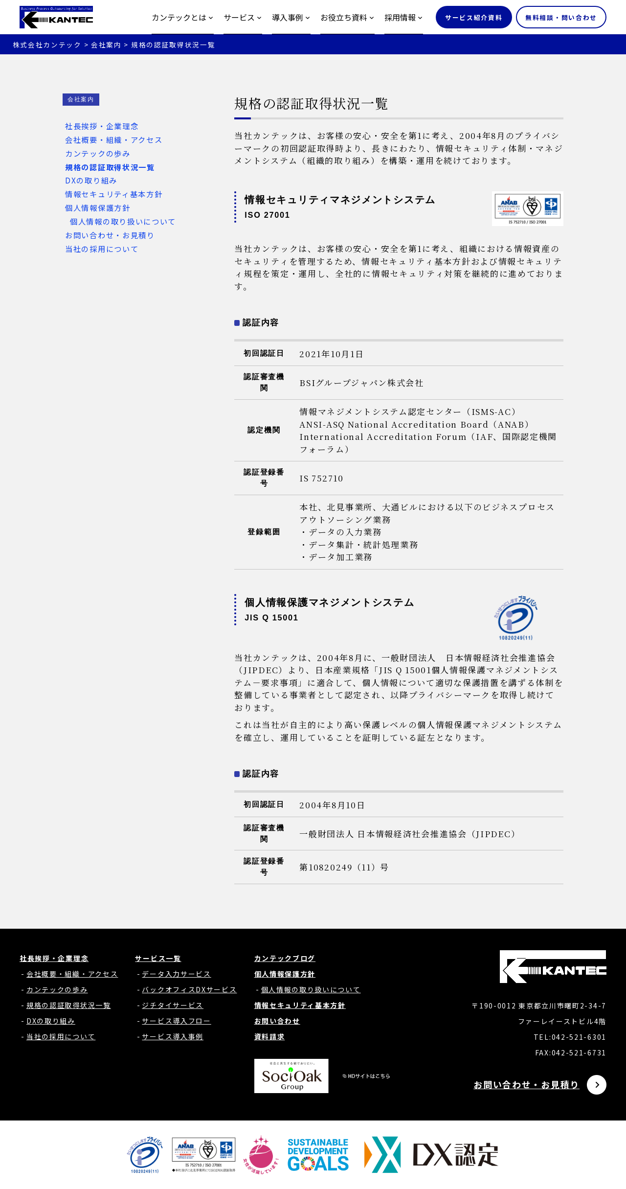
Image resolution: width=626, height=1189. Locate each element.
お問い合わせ (277, 1021)
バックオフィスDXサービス (189, 989)
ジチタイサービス (172, 1005)
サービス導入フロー (176, 1021)
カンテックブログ (285, 958)
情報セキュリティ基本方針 (112, 193)
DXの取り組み (90, 180)
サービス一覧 (158, 958)
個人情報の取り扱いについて (121, 221)
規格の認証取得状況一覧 (109, 166)
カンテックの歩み (97, 153)
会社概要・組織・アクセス (112, 139)
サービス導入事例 (172, 1036)
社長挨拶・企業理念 (100, 125)
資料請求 (269, 1036)
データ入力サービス (176, 974)
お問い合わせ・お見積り (109, 234)
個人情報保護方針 (97, 207)
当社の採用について (100, 248)
